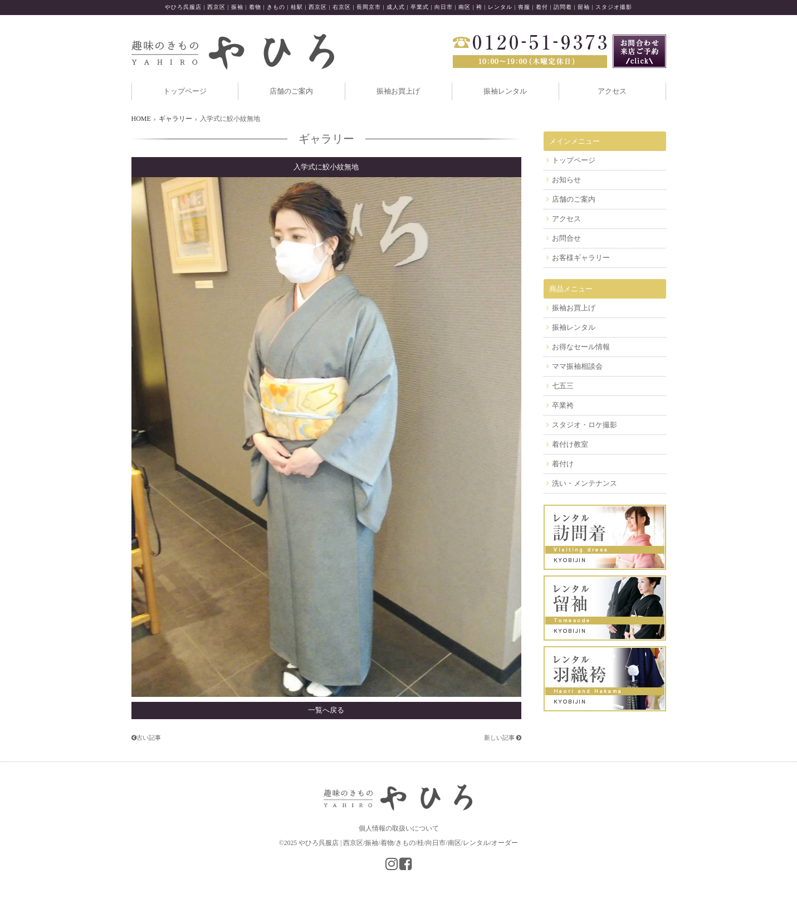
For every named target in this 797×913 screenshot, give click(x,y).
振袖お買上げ (398, 91)
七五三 (563, 386)
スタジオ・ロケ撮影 (584, 425)
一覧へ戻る (326, 710)
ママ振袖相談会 (577, 366)
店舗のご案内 (291, 91)
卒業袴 (563, 405)
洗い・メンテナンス (584, 483)
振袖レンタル (505, 91)
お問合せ (566, 238)
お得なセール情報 (581, 347)
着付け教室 (570, 444)
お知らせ (566, 179)
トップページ (185, 91)
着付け (563, 464)
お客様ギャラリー (581, 257)
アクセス (612, 91)
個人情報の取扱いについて (399, 828)
